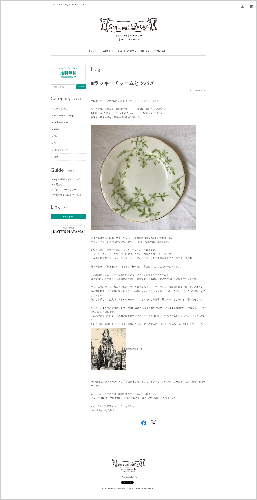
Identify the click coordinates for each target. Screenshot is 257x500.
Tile (55, 143)
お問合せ (57, 184)
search (81, 86)
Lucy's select (60, 108)
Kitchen (57, 129)
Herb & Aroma (61, 122)
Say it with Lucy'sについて (66, 179)
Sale (56, 157)
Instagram (68, 216)
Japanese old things (64, 115)
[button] (127, 51)
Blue (56, 136)
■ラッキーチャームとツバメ (122, 83)
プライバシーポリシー (64, 189)
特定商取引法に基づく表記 (67, 194)
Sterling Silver (61, 150)
